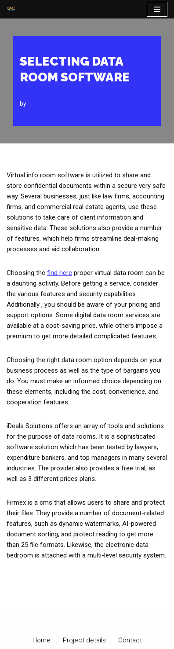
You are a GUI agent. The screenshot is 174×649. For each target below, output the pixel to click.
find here (59, 273)
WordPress (115, 622)
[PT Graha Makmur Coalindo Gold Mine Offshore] (11, 9)
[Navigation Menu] (157, 9)
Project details (84, 640)
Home (42, 640)
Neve (51, 622)
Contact (130, 640)
